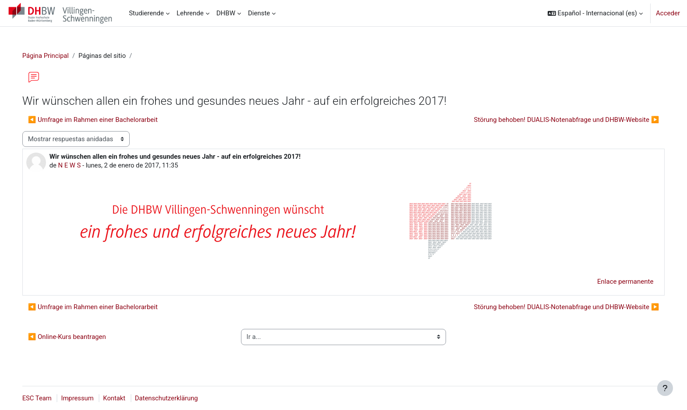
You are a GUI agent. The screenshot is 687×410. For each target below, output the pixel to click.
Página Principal (54, 56)
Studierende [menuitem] (146, 13)
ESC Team (46, 398)
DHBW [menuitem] (225, 13)
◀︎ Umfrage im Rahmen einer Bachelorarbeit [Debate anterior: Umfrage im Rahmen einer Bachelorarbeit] (101, 120)
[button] (595, 13)
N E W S (78, 166)
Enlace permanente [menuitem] (616, 282)
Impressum (87, 398)
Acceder (668, 13)
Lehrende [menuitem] (190, 13)
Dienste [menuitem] (259, 13)
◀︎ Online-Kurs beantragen (76, 337)
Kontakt (124, 398)
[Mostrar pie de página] (665, 388)
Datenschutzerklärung (177, 398)
